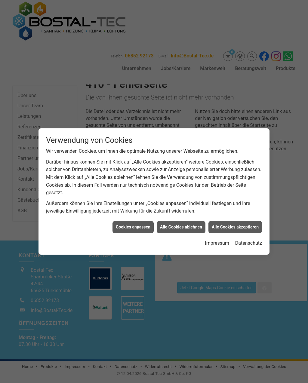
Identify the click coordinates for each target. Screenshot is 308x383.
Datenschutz (248, 238)
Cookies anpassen (133, 222)
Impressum (217, 238)
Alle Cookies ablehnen (181, 222)
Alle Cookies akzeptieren (235, 222)
